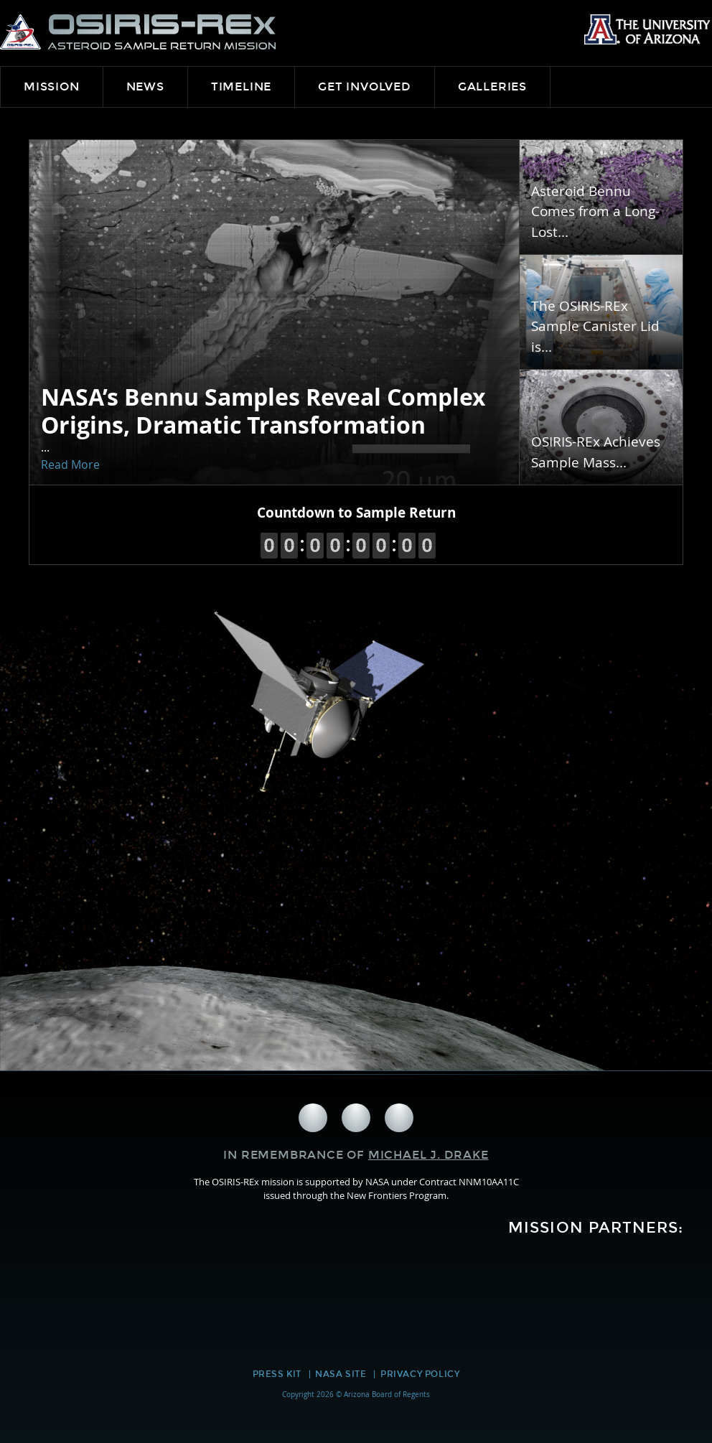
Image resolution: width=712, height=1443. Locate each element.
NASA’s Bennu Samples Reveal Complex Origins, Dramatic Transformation (263, 410)
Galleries (492, 86)
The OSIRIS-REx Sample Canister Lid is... (595, 326)
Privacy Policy (419, 1374)
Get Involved (364, 86)
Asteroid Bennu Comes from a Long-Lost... (595, 212)
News (145, 86)
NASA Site (340, 1374)
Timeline (241, 86)
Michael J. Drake (428, 1155)
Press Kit (277, 1374)
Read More (70, 464)
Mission (52, 86)
